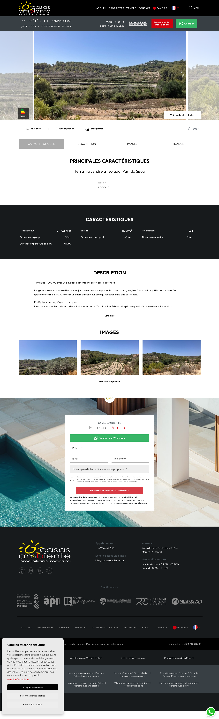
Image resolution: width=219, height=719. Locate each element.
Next (183, 75)
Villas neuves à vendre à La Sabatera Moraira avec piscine (132, 692)
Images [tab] (132, 144)
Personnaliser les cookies (32, 695)
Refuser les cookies (32, 704)
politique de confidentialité (107, 479)
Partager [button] (33, 129)
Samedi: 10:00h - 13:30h (155, 568)
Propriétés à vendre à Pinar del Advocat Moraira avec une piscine (86, 692)
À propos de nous (111, 626)
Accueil (101, 8)
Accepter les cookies (33, 686)
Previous (37, 75)
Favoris (160, 8)
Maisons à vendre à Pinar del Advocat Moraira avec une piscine (133, 682)
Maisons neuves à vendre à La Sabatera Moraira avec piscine (179, 692)
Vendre (131, 8)
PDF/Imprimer (63, 129)
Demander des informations (162, 23)
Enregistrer (93, 129)
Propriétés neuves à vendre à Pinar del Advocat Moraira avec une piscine (179, 682)
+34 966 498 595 (104, 548)
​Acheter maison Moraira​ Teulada (86, 665)
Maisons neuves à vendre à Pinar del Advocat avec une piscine (86, 682)
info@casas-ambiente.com (110, 561)
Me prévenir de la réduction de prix (138, 23)
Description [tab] (86, 144)
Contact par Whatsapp (110, 438)
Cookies (80, 651)
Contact (144, 8)
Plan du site (92, 651)
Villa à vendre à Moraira (133, 665)
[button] (109, 381)
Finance (178, 144)
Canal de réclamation (111, 651)
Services (85, 626)
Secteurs (137, 626)
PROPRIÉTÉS (116, 8)
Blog (153, 626)
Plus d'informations (18, 678)
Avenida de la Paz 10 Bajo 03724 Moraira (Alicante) (156, 550)
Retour (193, 128)
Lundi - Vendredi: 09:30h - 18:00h (161, 565)
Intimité (71, 651)
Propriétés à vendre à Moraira (179, 665)
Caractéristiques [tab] (41, 144)
